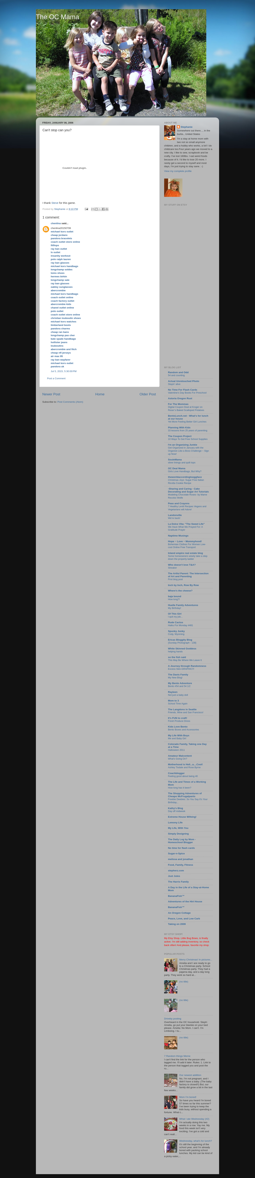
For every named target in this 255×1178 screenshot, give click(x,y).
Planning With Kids (179, 427)
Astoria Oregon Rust (180, 398)
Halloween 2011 (176, 750)
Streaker (172, 567)
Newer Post (51, 394)
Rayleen (173, 692)
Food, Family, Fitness (180, 864)
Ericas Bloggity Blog (180, 639)
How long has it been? (179, 787)
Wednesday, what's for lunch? (195, 1141)
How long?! (174, 599)
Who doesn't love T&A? (182, 564)
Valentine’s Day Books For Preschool (187, 392)
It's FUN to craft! (177, 718)
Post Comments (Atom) (70, 401)
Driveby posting (172, 1018)
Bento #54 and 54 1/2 (179, 686)
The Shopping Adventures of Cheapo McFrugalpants (185, 795)
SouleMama (175, 459)
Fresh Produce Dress (179, 721)
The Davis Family (178, 674)
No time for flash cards (181, 848)
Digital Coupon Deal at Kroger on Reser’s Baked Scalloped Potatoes (186, 408)
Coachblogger (176, 773)
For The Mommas (178, 404)
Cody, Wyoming (176, 634)
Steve (54, 202)
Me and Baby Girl (177, 738)
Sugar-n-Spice (176, 853)
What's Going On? (177, 758)
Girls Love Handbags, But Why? (184, 471)
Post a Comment (56, 378)
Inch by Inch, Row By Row (183, 585)
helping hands (175, 651)
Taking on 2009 (177, 924)
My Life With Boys (178, 735)
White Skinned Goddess (182, 648)
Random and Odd (178, 372)
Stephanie (187, 127)
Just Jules (174, 876)
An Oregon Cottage (179, 912)
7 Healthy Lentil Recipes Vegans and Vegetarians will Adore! (187, 508)
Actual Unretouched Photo (183, 381)
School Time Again (177, 703)
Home (99, 394)
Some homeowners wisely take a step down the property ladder (187, 557)
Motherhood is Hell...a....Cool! (185, 764)
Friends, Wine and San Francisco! (185, 712)
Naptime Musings (178, 535)
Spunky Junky (176, 631)
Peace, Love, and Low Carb (184, 918)
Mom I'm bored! (187, 1097)
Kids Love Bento (178, 726)
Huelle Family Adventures (183, 605)
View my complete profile (178, 171)
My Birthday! (174, 608)
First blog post (175, 579)
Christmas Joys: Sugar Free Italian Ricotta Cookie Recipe (186, 481)
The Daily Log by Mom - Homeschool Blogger (182, 841)
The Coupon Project (179, 436)
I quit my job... (175, 616)
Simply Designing (178, 833)
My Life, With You (178, 828)
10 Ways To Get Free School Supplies (188, 439)
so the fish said (177, 657)
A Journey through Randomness (187, 666)
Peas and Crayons (178, 503)
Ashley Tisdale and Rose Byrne (184, 767)
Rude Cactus (175, 622)
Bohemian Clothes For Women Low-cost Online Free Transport (187, 546)
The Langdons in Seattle (182, 709)
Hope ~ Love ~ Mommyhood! (185, 541)
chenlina (56, 223)
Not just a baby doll (178, 695)
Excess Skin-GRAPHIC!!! (181, 669)
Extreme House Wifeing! (182, 816)
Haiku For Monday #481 (180, 625)
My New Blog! (175, 677)
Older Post (148, 394)
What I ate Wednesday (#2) (194, 1119)
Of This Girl (175, 613)
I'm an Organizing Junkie (182, 444)
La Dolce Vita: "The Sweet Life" (186, 524)
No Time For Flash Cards (182, 389)
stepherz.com (176, 870)
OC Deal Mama (176, 468)
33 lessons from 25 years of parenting (187, 430)
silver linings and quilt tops (181, 462)
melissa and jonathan (180, 859)
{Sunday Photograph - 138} (182, 642)
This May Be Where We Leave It (185, 660)
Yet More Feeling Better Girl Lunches (187, 421)
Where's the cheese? (180, 590)
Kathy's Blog (175, 808)
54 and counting (176, 375)
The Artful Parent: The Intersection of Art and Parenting (188, 575)
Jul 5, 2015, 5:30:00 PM (64, 371)
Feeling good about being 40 (183, 776)
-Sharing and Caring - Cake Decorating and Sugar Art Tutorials (188, 490)
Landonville (175, 515)
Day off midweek (176, 811)
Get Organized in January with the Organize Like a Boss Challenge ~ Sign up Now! (188, 450)
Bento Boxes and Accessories (183, 729)
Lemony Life (175, 822)
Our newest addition (190, 1075)
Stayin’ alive (174, 384)
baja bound (174, 596)
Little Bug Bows (189, 938)
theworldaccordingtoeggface (185, 477)
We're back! (174, 518)
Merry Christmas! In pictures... (195, 959)
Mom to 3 (173, 700)
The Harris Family (178, 881)
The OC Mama (57, 17)
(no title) (183, 981)
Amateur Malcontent (180, 755)
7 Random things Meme (177, 1056)
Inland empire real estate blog (185, 553)
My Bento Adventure (180, 683)
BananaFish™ (176, 896)
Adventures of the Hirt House (185, 901)
